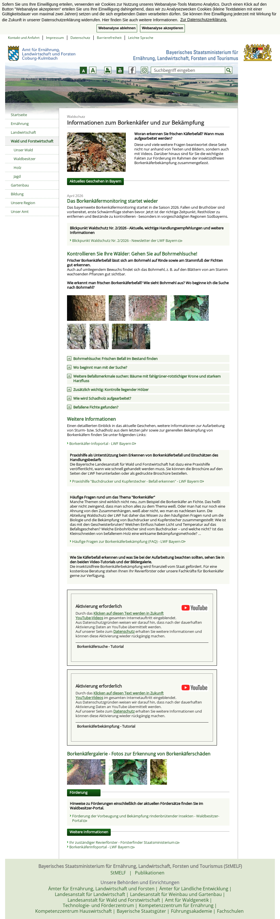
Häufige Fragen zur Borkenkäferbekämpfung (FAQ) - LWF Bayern (128, 541)
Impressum (55, 37)
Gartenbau (20, 185)
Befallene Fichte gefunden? (95, 407)
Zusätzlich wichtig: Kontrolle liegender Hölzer (111, 389)
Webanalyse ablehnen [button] (116, 28)
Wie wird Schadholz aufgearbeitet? (102, 398)
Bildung (17, 193)
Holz (17, 167)
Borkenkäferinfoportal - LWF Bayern (102, 846)
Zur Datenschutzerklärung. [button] (203, 19)
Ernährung (20, 123)
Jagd (17, 176)
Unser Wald (23, 149)
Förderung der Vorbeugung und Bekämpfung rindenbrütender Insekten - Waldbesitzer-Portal (145, 818)
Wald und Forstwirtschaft (32, 141)
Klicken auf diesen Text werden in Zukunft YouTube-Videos (120, 615)
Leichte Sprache (140, 37)
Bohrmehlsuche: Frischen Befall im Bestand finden (115, 358)
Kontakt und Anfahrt (23, 37)
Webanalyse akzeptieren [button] (162, 28)
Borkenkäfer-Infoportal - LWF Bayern (102, 443)
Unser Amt (20, 211)
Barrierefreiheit (109, 37)
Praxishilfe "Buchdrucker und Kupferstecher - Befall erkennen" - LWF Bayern (138, 481)
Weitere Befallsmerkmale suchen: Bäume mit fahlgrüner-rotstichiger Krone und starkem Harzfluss (147, 378)
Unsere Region (23, 202)
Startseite (19, 114)
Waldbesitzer (24, 158)
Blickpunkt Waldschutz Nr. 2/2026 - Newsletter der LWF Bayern (127, 240)
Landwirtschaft (23, 132)
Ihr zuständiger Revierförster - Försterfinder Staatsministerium (124, 842)
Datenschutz (80, 37)
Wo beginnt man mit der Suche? (100, 367)
